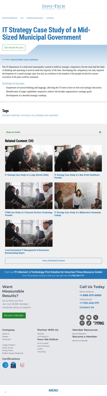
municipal (25, 115)
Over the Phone (43, 346)
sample (5, 115)
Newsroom (6, 339)
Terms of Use (7, 348)
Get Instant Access (13, 47)
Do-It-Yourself (42, 343)
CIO (22, 18)
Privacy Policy (7, 350)
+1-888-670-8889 (90, 295)
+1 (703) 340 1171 (76, 275)
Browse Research (79, 334)
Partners (40, 334)
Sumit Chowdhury (31, 59)
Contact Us (87, 307)
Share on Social (53, 132)
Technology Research (9, 18)
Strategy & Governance (35, 18)
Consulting (41, 352)
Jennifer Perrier (17, 59)
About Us (5, 334)
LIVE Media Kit (43, 337)
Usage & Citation (8, 345)
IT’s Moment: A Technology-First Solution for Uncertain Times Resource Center (58, 272)
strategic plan (42, 115)
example (54, 115)
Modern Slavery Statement (12, 353)
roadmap (14, 115)
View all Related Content (53, 260)
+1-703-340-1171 (89, 303)
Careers (5, 337)
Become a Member (14, 315)
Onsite (39, 349)
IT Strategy (50, 18)
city (32, 115)
